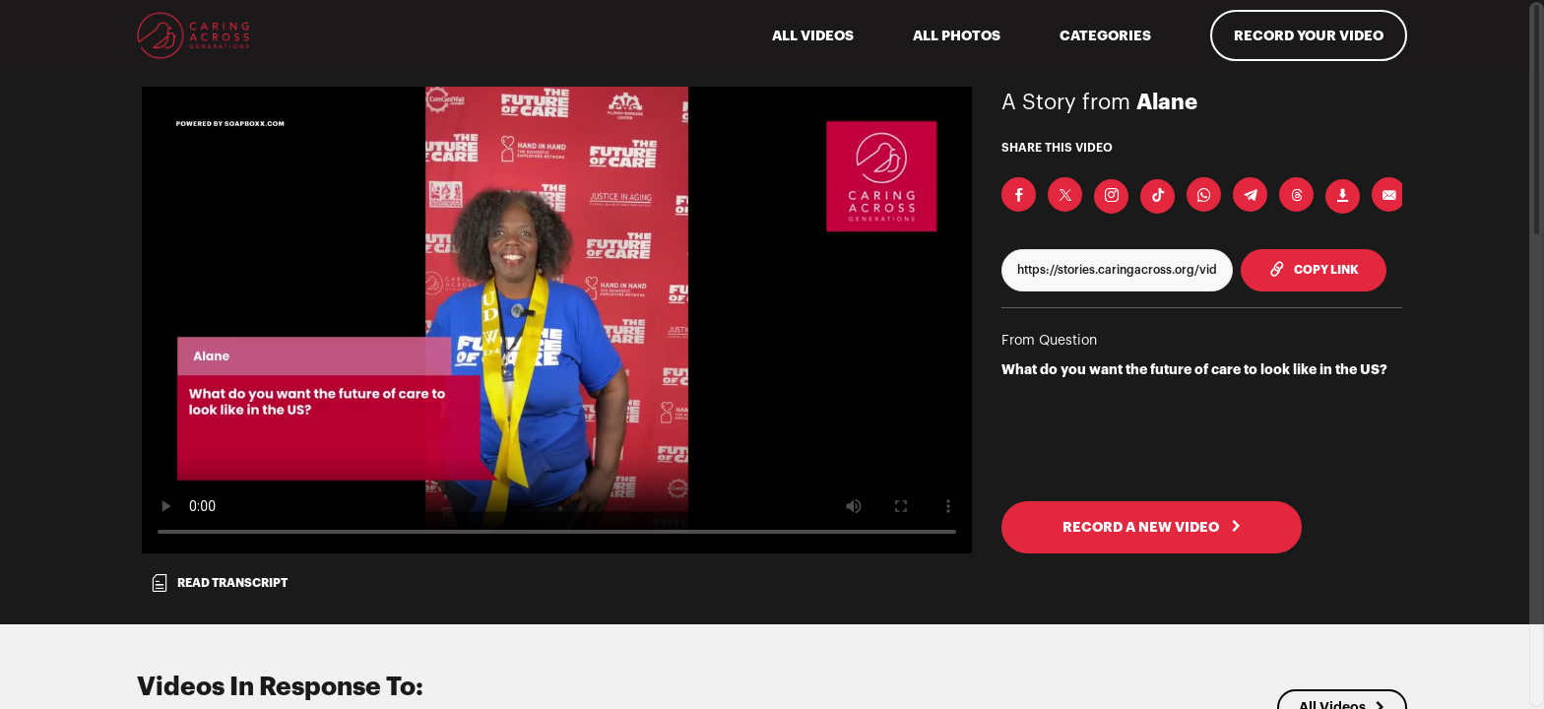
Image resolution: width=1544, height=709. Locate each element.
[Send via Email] (1389, 194)
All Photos (956, 35)
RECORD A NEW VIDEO (1152, 527)
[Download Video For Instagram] (1111, 196)
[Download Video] (1342, 196)
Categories (1105, 35)
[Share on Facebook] (1018, 194)
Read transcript (219, 583)
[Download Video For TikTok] (1157, 196)
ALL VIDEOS (813, 35)
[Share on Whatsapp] (1204, 194)
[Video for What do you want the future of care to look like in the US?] (557, 320)
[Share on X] (1065, 194)
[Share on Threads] (1296, 194)
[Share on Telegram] (1250, 194)
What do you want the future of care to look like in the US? (1194, 369)
